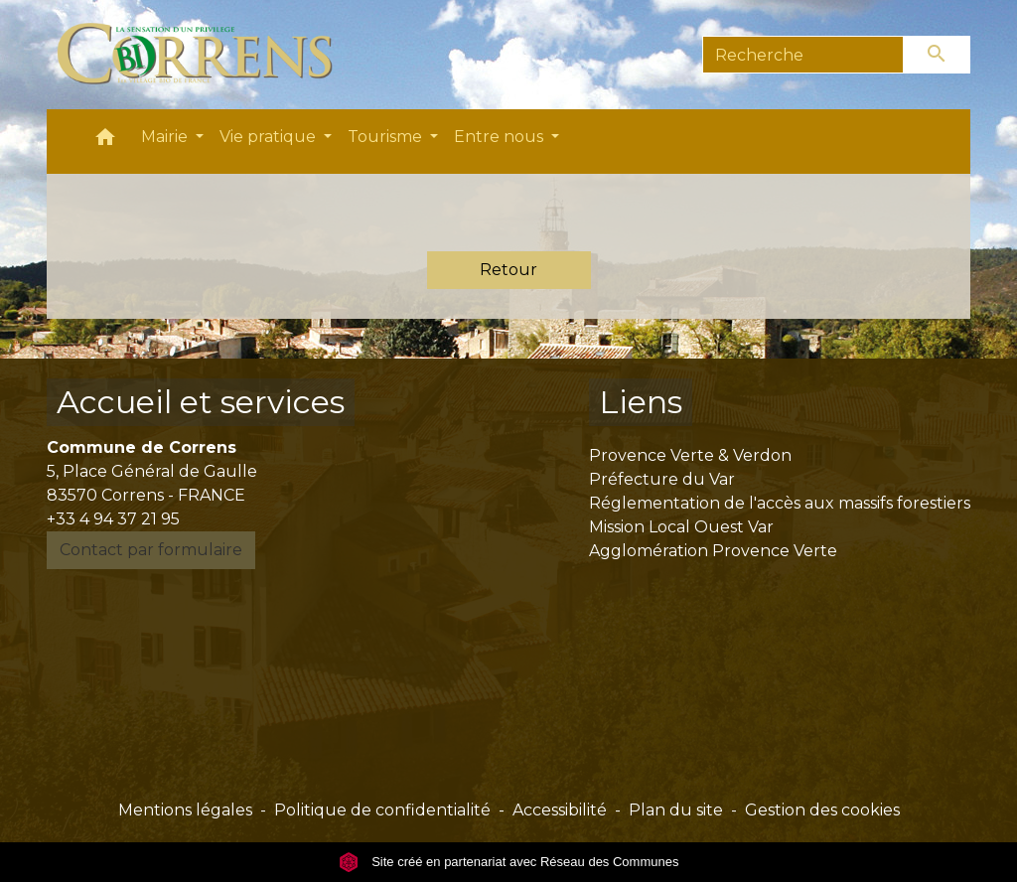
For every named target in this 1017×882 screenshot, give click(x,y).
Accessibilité (559, 810)
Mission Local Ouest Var (681, 526)
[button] (105, 141)
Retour (508, 269)
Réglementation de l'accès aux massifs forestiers (779, 503)
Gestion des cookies (822, 810)
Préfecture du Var (662, 479)
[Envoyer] (937, 55)
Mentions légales (185, 810)
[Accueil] (206, 54)
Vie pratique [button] (269, 136)
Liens (640, 401)
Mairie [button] (166, 136)
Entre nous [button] (500, 136)
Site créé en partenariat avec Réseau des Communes (509, 861)
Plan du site (676, 810)
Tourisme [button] (387, 136)
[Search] (803, 55)
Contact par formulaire (151, 549)
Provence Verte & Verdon (690, 455)
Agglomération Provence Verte (713, 550)
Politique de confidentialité (382, 810)
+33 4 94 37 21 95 (113, 519)
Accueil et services (201, 401)
